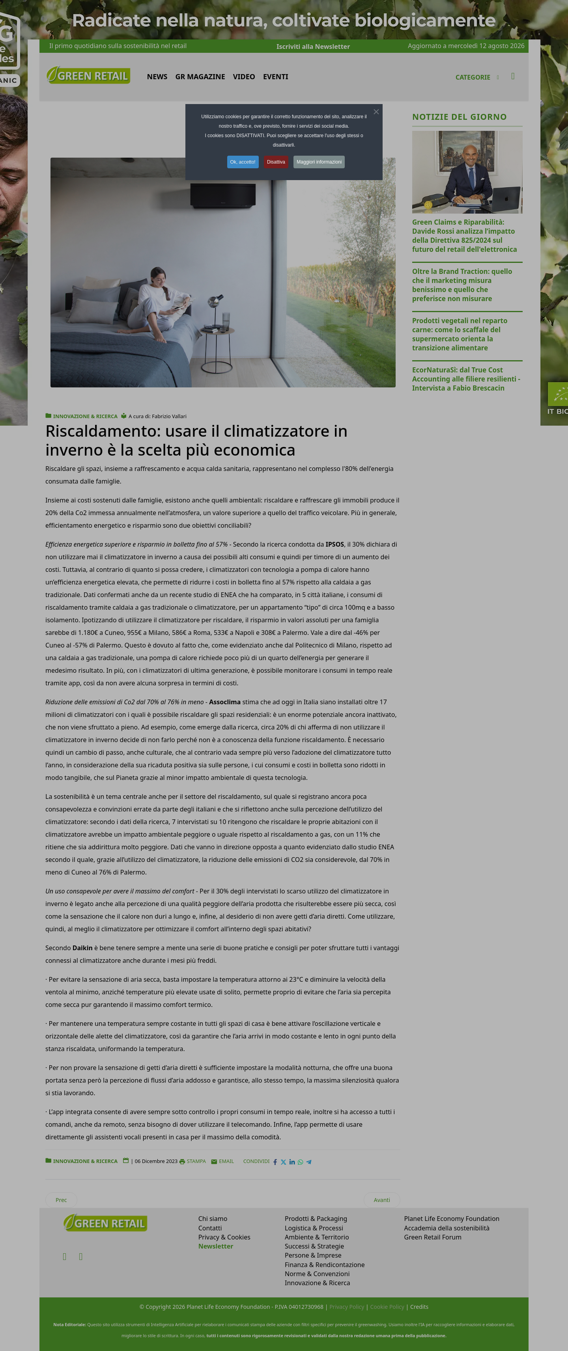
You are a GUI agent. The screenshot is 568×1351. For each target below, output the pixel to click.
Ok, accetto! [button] (243, 162)
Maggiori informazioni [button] (319, 162)
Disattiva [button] (276, 162)
